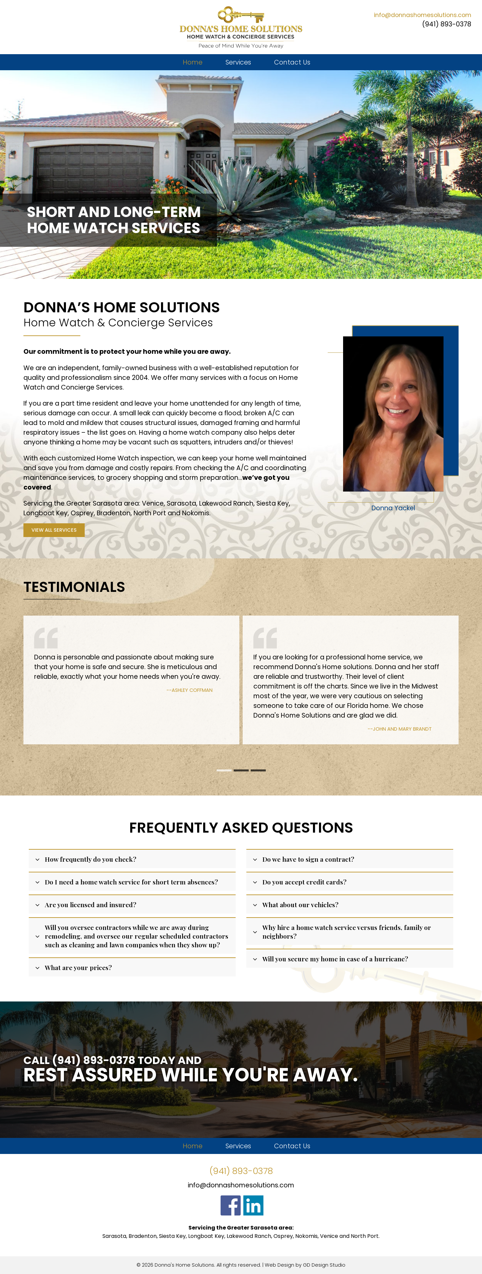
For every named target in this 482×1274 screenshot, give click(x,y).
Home (193, 62)
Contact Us (292, 62)
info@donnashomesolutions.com (422, 15)
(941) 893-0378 (446, 24)
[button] (224, 770)
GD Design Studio (324, 1265)
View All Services (54, 530)
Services (238, 62)
